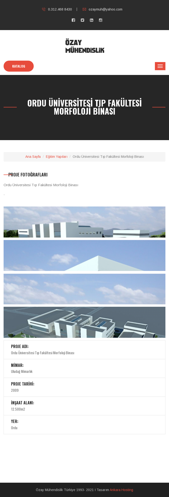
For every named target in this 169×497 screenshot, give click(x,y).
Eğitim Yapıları (56, 157)
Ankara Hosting (121, 490)
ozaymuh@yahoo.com (102, 9)
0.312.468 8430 (57, 9)
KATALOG (18, 66)
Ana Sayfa (33, 157)
